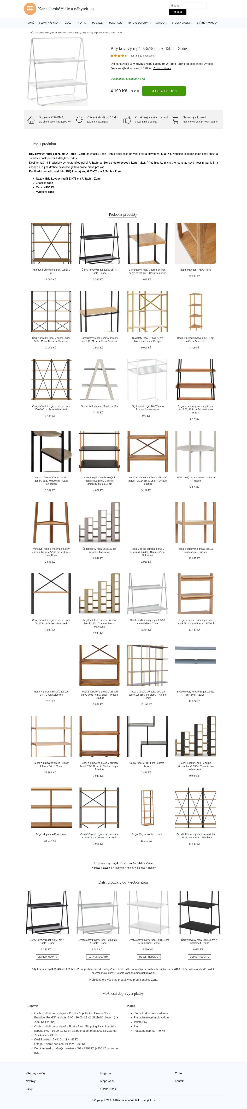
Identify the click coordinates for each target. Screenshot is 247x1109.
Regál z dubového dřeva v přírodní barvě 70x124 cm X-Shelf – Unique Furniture (147, 480)
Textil (82, 22)
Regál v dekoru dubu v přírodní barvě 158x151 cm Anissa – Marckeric (99, 623)
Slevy (29, 1089)
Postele (97, 22)
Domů (30, 22)
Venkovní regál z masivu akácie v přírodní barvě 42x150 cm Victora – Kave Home (51, 552)
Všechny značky (36, 1073)
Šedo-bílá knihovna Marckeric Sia (99, 406)
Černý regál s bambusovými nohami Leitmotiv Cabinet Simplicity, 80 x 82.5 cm (99, 480)
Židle (68, 22)
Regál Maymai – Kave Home (195, 269)
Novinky (31, 1081)
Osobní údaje (108, 1089)
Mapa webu (107, 1081)
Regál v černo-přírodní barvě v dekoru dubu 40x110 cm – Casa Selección (147, 552)
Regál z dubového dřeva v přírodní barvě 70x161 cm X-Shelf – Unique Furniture (99, 766)
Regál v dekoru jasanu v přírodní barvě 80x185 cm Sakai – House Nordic (196, 409)
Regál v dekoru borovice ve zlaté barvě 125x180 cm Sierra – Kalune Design (147, 694)
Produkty (39, 32)
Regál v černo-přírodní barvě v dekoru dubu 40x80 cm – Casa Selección (51, 480)
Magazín (105, 1073)
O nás (178, 1073)
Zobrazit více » (162, 68)
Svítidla (160, 22)
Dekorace (115, 22)
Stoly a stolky (181, 22)
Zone (113, 68)
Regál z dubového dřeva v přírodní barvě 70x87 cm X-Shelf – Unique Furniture (99, 694)
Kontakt (179, 1081)
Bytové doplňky (138, 22)
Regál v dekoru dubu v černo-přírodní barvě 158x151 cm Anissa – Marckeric (195, 766)
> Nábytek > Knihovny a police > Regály (62, 32)
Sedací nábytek (48, 22)
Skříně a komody (207, 22)
